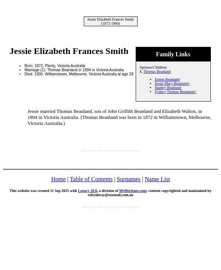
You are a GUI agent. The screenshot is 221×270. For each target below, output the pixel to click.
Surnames (129, 179)
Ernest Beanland (167, 79)
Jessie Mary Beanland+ (172, 83)
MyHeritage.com (132, 191)
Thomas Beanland (157, 71)
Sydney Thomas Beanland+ (175, 92)
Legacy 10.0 (87, 191)
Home (58, 179)
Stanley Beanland (168, 88)
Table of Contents (91, 179)
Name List (157, 179)
